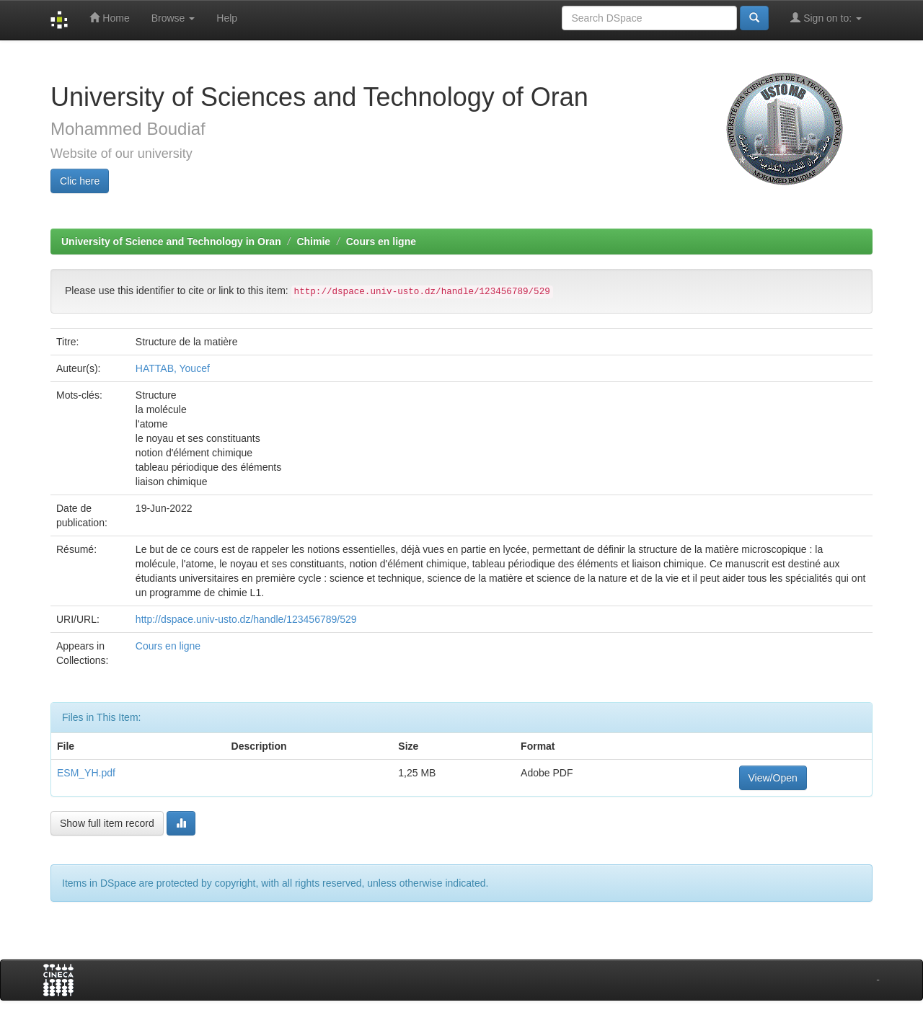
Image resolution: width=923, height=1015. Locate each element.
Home (109, 18)
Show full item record (107, 823)
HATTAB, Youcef (173, 368)
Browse (173, 18)
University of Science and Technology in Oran (171, 241)
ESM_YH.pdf (86, 773)
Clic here (80, 181)
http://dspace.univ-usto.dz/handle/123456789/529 (246, 619)
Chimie (313, 241)
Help (226, 18)
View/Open (773, 778)
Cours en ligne (381, 241)
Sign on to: (826, 18)
